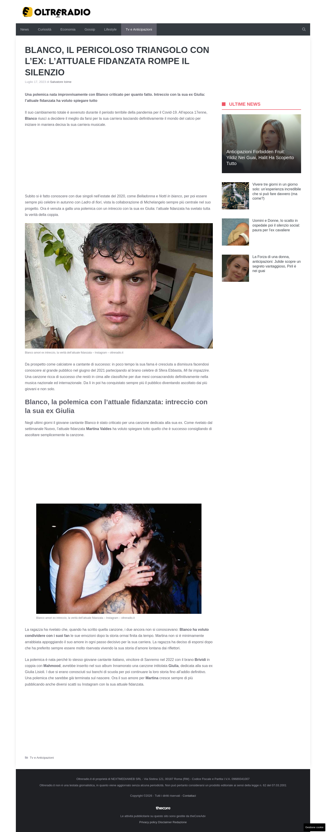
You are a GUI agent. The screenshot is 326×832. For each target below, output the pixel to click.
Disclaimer (165, 822)
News (24, 29)
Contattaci (189, 795)
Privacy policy (148, 822)
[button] (304, 29)
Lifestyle (110, 29)
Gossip (89, 29)
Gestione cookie (314, 827)
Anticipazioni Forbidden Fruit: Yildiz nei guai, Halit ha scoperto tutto (260, 157)
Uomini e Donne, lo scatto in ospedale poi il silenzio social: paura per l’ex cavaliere (276, 225)
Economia (68, 29)
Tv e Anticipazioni (139, 29)
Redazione (180, 822)
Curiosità (44, 29)
